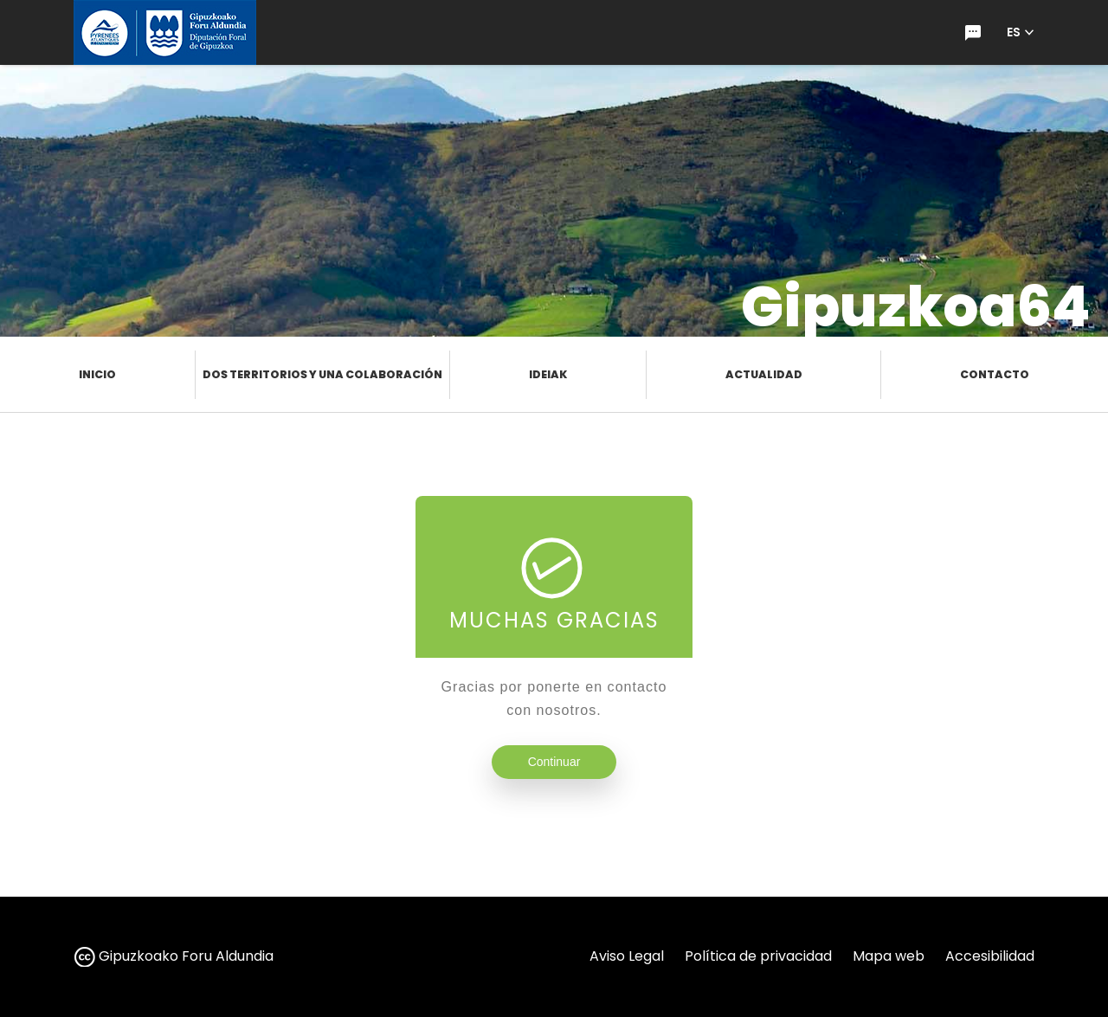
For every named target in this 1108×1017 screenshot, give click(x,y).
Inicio (97, 374)
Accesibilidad (989, 956)
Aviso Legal (626, 956)
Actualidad (763, 374)
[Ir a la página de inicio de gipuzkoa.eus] (165, 32)
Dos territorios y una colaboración (322, 374)
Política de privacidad (758, 956)
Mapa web (888, 956)
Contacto (994, 374)
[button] (1020, 32)
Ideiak (548, 374)
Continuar (554, 762)
